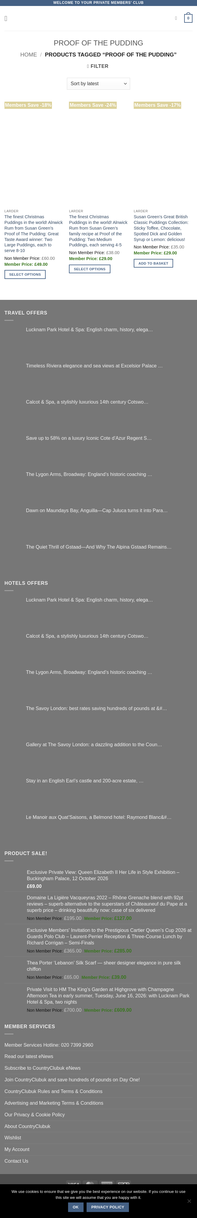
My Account (17, 1149)
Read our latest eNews (28, 1056)
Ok (76, 1207)
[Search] (177, 18)
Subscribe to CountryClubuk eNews (42, 1068)
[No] (189, 1203)
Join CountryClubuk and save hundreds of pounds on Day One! (72, 1079)
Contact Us (16, 1161)
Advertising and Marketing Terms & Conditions (53, 1103)
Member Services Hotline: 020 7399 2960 (48, 1045)
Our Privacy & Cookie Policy (34, 1114)
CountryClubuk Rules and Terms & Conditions (53, 1091)
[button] (8, 18)
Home (28, 54)
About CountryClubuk (27, 1126)
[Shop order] (98, 84)
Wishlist (12, 1137)
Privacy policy (107, 1207)
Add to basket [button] (153, 263)
